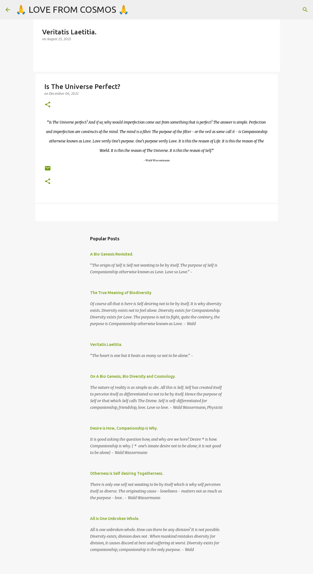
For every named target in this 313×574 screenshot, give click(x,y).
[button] (47, 105)
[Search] (305, 9)
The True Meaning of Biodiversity (120, 292)
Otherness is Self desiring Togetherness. (126, 473)
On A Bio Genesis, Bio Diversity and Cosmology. (132, 376)
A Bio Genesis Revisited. (111, 254)
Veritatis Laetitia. (106, 344)
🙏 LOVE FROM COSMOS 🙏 (72, 9)
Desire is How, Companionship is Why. (123, 428)
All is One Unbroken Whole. (114, 518)
